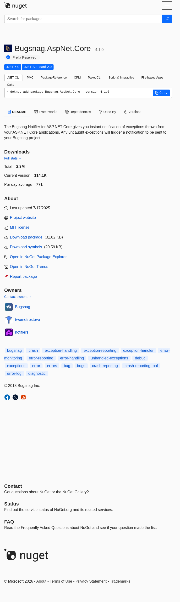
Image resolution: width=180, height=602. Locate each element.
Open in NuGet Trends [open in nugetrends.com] (29, 267)
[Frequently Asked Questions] (9, 521)
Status (11, 503)
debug (140, 358)
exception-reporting (100, 350)
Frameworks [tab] (45, 111)
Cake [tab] (10, 84)
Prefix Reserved (25, 57)
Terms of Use (61, 581)
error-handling (72, 358)
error (36, 366)
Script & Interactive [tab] (121, 77)
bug (67, 366)
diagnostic (36, 373)
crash (33, 350)
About (41, 581)
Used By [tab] (107, 111)
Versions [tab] (132, 111)
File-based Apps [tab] (152, 77)
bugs (81, 366)
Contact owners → (18, 297)
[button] (161, 93)
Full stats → (13, 158)
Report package (23, 276)
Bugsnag (22, 307)
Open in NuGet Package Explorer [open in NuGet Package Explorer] (38, 257)
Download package (26, 237)
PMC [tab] (30, 77)
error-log (14, 373)
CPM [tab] (77, 77)
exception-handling (61, 350)
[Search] (167, 19)
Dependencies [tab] (78, 111)
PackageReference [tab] (54, 77)
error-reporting (41, 358)
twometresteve (27, 320)
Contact (13, 486)
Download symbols (26, 247)
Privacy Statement (91, 581)
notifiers (21, 332)
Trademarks (120, 581)
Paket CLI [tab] (94, 77)
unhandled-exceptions (109, 358)
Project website (23, 218)
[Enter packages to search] (83, 19)
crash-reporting (105, 366)
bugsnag (14, 350)
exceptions (16, 366)
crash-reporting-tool (141, 366)
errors (52, 366)
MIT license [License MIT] (20, 227)
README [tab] (17, 111)
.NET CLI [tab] (13, 77)
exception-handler (138, 350)
